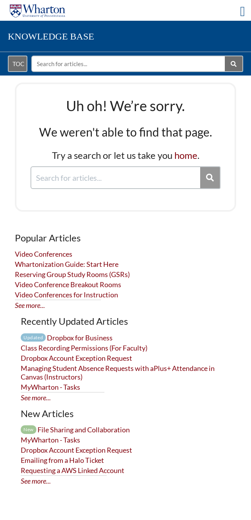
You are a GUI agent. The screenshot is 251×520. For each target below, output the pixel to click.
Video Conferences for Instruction (66, 294)
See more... (30, 305)
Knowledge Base (51, 36)
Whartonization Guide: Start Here (66, 264)
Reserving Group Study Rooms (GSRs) (72, 274)
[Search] (234, 64)
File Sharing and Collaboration (75, 429)
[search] (128, 64)
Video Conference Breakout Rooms (68, 284)
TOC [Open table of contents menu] (18, 63)
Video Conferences (43, 254)
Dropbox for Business (67, 337)
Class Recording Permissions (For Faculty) (84, 348)
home (185, 155)
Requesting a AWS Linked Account (72, 470)
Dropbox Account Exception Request (76, 358)
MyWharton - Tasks (50, 387)
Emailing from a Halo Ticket (62, 460)
